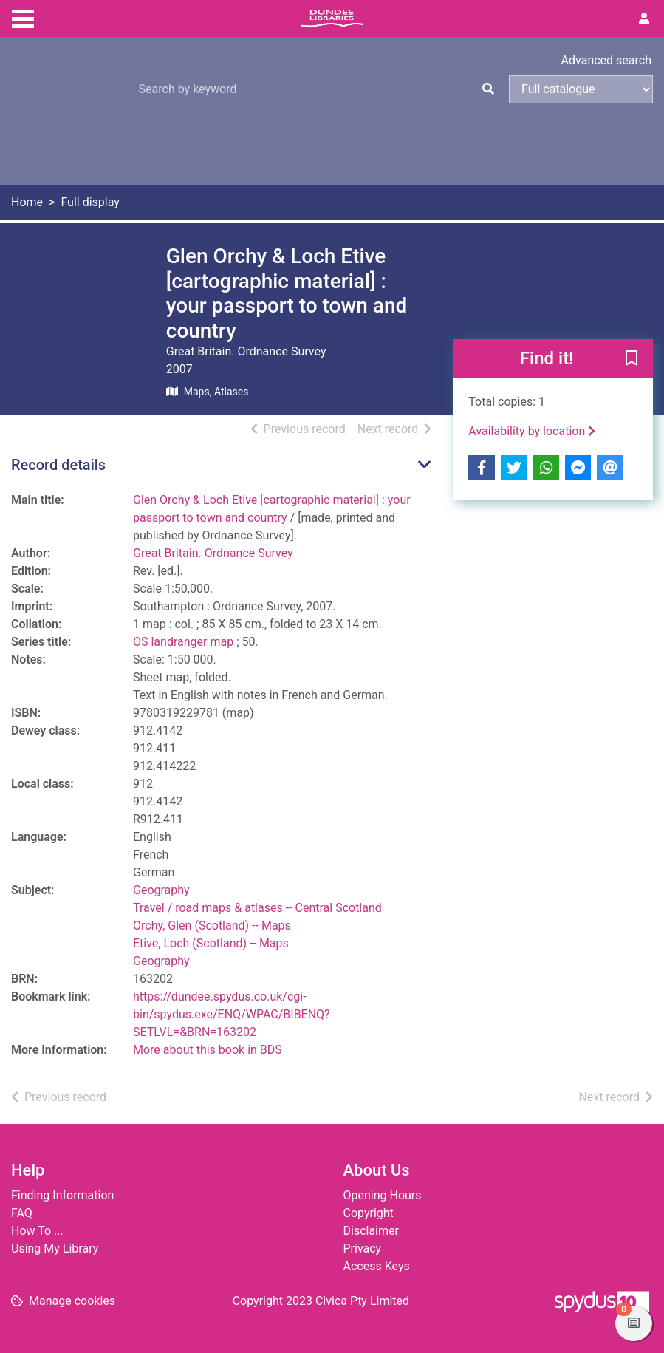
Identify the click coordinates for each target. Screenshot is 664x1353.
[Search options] (581, 89)
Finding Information (62, 1195)
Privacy (362, 1248)
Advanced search (606, 60)
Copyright (368, 1213)
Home (27, 202)
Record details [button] (58, 465)
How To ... (37, 1231)
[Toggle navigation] (23, 17)
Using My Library (54, 1248)
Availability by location (531, 431)
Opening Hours (382, 1195)
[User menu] (644, 19)
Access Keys (376, 1266)
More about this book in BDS (207, 1050)
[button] (631, 359)
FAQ (21, 1213)
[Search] (488, 89)
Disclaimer (371, 1231)
